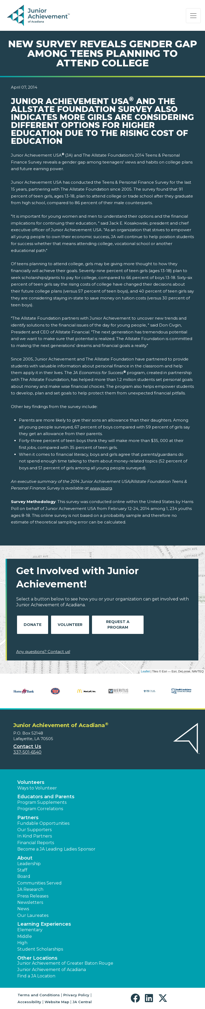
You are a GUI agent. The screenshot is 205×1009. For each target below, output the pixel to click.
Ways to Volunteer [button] (37, 788)
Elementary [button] (30, 929)
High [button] (22, 942)
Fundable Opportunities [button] (43, 823)
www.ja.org (101, 488)
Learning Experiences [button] (44, 924)
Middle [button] (24, 936)
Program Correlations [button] (40, 808)
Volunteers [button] (30, 782)
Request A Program (117, 624)
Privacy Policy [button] (76, 995)
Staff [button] (22, 870)
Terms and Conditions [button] (39, 995)
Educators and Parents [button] (45, 796)
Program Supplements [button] (41, 802)
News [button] (23, 908)
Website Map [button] (57, 1002)
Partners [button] (28, 817)
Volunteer (70, 624)
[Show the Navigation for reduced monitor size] (193, 15)
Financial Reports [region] (35, 842)
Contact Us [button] (27, 746)
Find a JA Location (36, 975)
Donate (32, 624)
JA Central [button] (82, 1002)
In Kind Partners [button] (34, 836)
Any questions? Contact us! (43, 651)
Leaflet (145, 671)
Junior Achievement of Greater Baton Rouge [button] (65, 963)
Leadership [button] (29, 863)
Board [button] (23, 876)
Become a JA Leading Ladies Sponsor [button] (56, 849)
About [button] (24, 858)
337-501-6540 (27, 752)
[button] (137, 998)
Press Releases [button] (32, 896)
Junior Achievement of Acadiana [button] (51, 969)
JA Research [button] (30, 889)
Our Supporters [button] (34, 829)
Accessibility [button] (29, 1002)
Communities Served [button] (39, 883)
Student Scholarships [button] (40, 949)
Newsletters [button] (30, 902)
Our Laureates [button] (32, 915)
